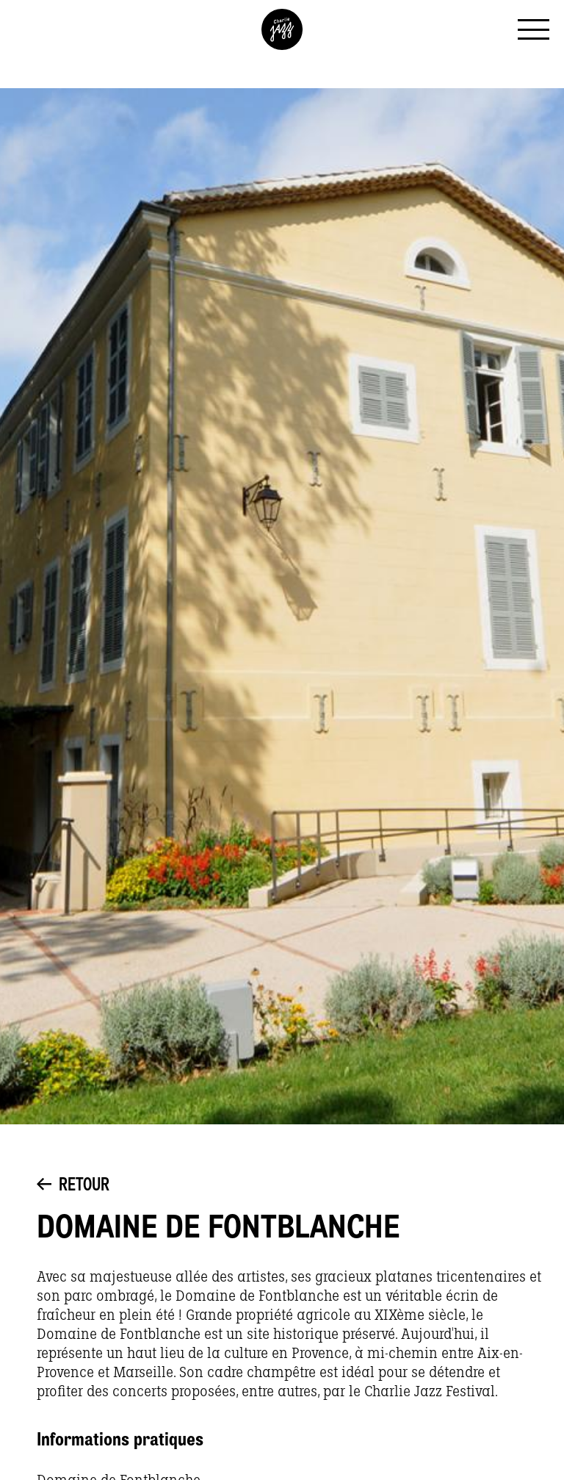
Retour (73, 1186)
